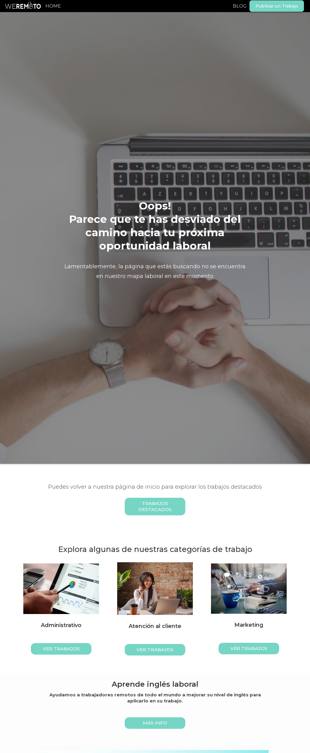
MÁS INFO (155, 723)
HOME (53, 6)
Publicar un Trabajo (277, 6)
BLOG (239, 6)
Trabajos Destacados (155, 506)
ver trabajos (61, 649)
